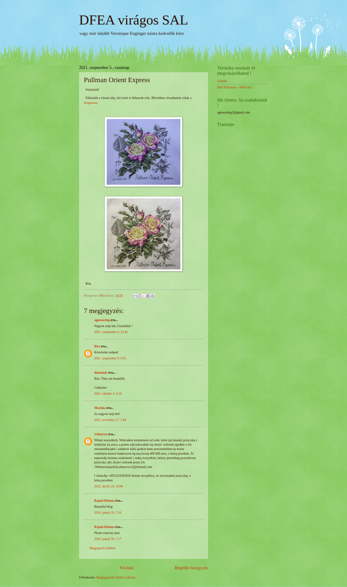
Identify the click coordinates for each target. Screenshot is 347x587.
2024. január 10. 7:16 (107, 512)
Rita (97, 346)
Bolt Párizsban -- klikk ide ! (235, 87)
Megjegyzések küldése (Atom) (115, 577)
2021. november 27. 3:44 (110, 420)
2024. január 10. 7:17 (107, 539)
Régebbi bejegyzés (191, 567)
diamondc (101, 372)
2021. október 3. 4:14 (107, 393)
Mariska (100, 408)
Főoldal (127, 567)
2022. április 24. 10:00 (108, 486)
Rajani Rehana (104, 500)
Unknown (101, 434)
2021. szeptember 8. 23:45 (111, 332)
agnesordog (102, 320)
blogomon (90, 102)
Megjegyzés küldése (102, 548)
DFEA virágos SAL (133, 19)
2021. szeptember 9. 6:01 (110, 358)
